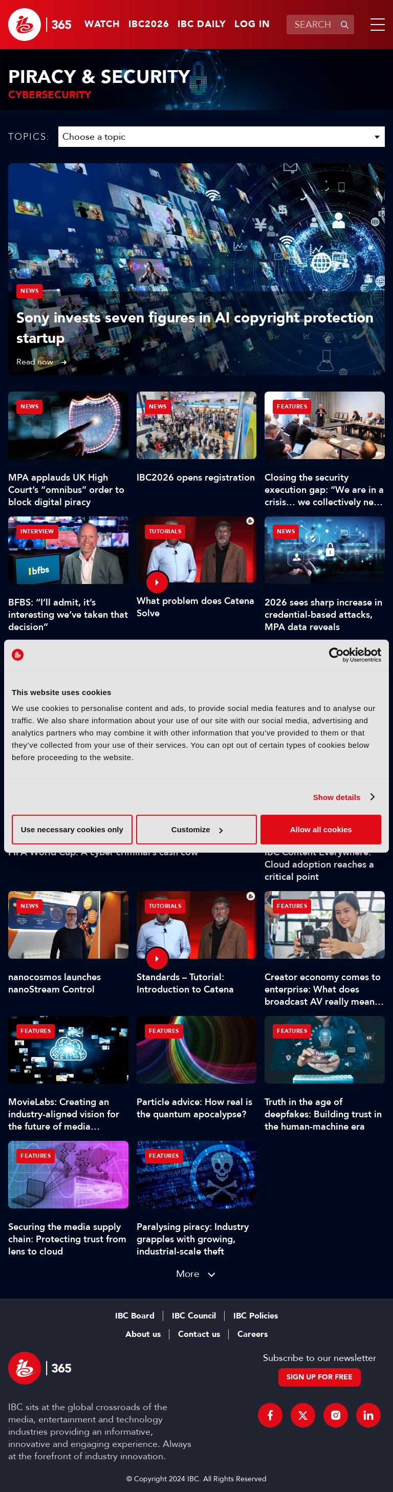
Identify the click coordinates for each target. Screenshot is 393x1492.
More (188, 1273)
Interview (37, 531)
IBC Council (194, 1316)
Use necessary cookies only (72, 829)
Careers (252, 1334)
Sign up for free (320, 1377)
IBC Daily (202, 24)
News (29, 291)
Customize (197, 829)
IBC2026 (148, 24)
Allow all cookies (321, 829)
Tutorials (165, 531)
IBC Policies (255, 1316)
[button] (375, 24)
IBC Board (135, 1316)
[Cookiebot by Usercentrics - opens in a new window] (336, 654)
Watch (102, 24)
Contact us (199, 1334)
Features (292, 406)
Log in (252, 24)
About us (143, 1334)
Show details (337, 796)
